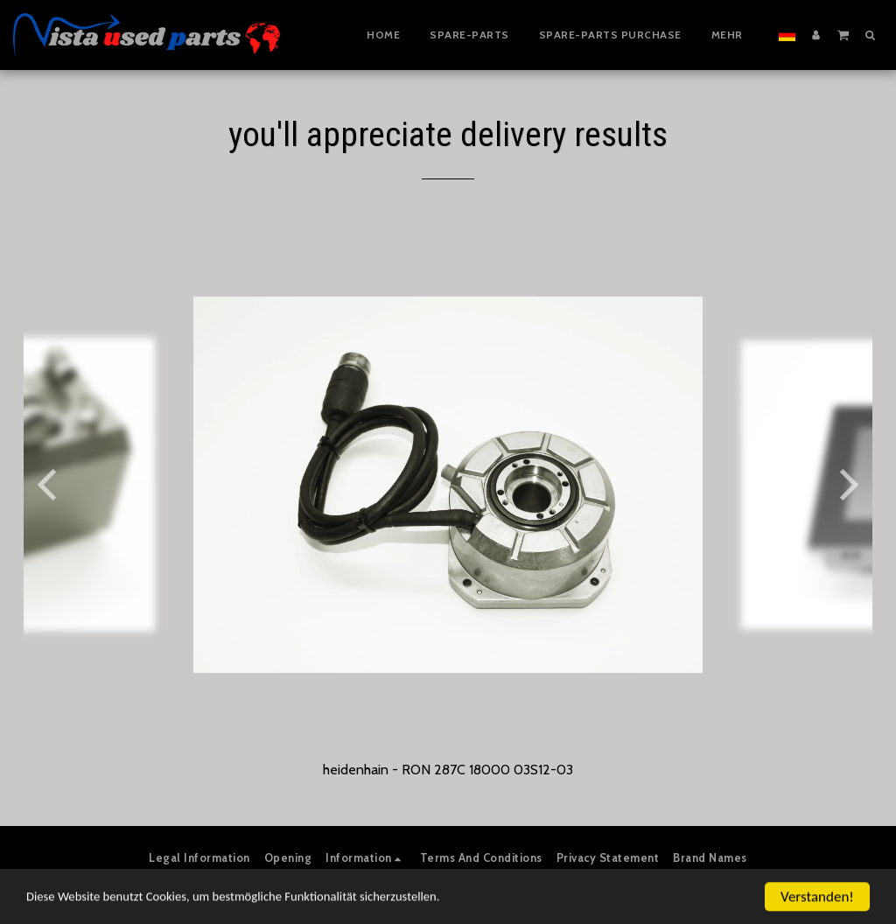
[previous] (50, 484)
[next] (846, 484)
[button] (843, 34)
